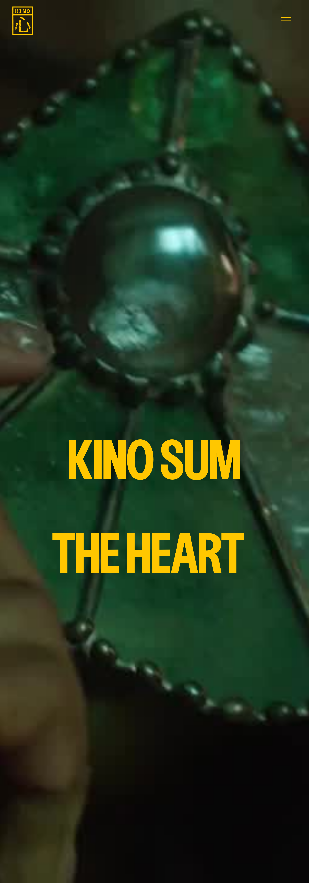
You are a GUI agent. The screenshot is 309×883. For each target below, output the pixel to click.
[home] (22, 21)
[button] (286, 21)
